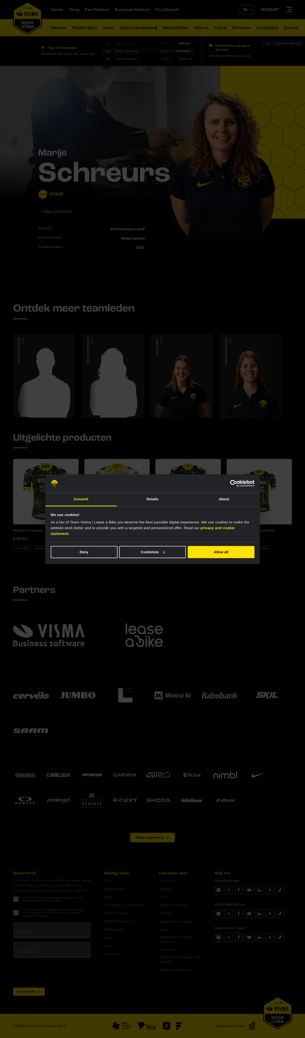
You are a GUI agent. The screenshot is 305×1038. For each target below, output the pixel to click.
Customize (153, 552)
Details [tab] (152, 499)
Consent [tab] (81, 499)
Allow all (221, 552)
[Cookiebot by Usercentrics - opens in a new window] (233, 483)
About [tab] (224, 499)
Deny (84, 552)
